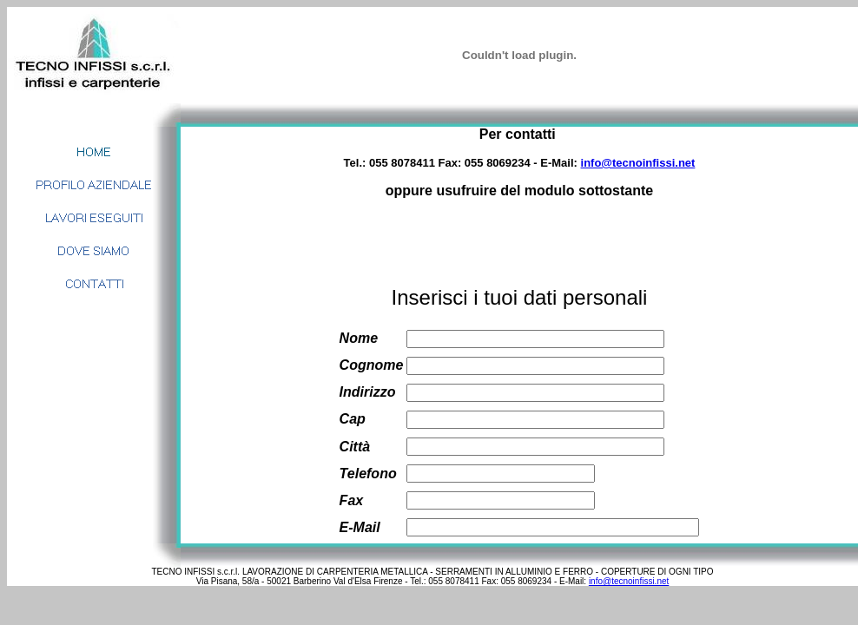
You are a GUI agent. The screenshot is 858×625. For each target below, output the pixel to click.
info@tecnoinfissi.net (638, 162)
